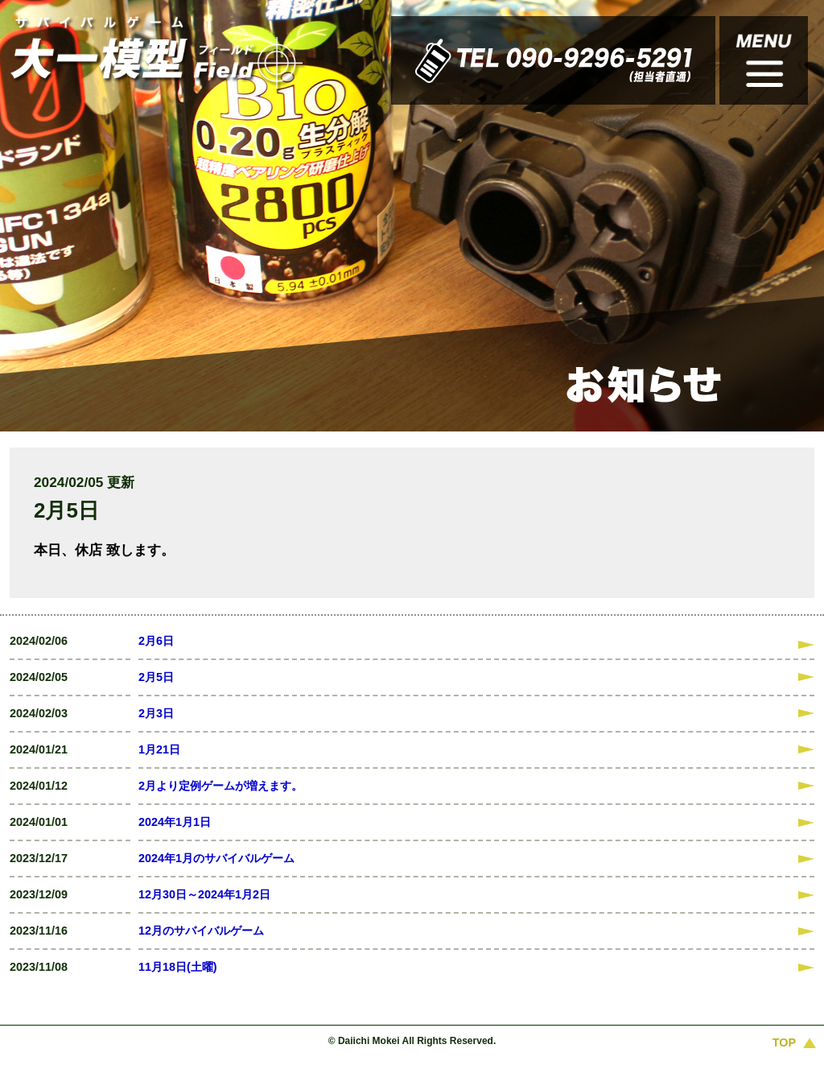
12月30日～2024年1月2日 (204, 894)
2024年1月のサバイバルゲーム (216, 858)
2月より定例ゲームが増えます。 (220, 785)
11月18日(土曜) (177, 966)
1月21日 (159, 749)
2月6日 (156, 640)
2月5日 (156, 677)
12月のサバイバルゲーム (201, 930)
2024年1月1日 (174, 821)
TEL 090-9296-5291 (435, 60)
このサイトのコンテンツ (763, 60)
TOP (784, 1042)
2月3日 (156, 713)
